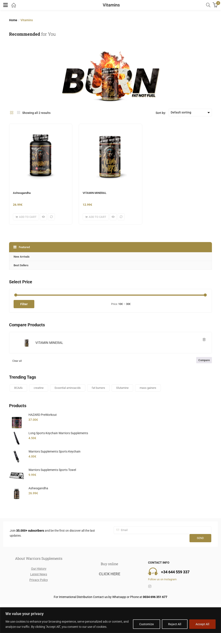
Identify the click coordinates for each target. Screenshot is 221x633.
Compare (204, 360)
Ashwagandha (22, 193)
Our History (38, 568)
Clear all (17, 360)
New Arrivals (22, 256)
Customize (146, 624)
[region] (110, 620)
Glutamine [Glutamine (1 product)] (122, 387)
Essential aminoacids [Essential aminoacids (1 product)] (68, 387)
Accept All (202, 624)
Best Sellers (21, 265)
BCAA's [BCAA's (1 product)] (18, 387)
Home (13, 20)
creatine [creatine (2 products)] (39, 387)
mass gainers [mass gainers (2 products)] (148, 387)
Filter (24, 304)
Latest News (38, 574)
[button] (26, 217)
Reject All (174, 624)
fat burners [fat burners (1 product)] (98, 387)
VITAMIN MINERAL (94, 193)
